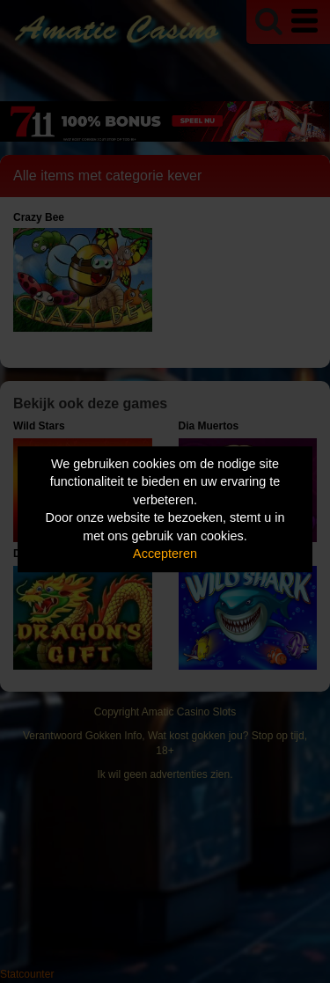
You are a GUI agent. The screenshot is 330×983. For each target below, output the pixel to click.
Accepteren (165, 554)
